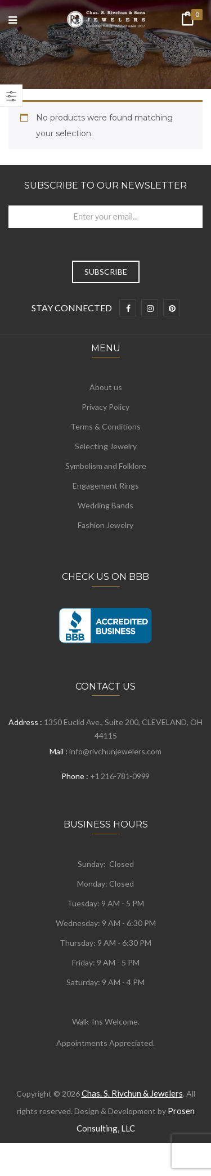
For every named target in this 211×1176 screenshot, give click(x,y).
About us (105, 387)
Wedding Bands (105, 505)
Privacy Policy (105, 407)
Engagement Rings (106, 485)
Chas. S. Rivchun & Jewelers (132, 1093)
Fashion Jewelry (105, 525)
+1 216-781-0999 (120, 776)
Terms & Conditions (105, 426)
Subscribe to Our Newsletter (105, 185)
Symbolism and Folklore (105, 466)
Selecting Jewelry (106, 446)
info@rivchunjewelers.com (115, 751)
